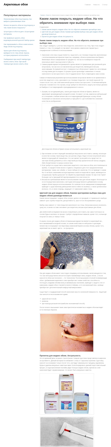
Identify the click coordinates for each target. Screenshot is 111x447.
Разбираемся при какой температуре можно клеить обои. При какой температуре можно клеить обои (17, 61)
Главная (88, 5)
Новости (96, 5)
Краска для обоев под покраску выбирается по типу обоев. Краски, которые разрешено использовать (16, 53)
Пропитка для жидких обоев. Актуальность (57, 37)
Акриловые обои (16, 4)
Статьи (104, 5)
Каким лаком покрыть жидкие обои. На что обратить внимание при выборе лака (71, 29)
